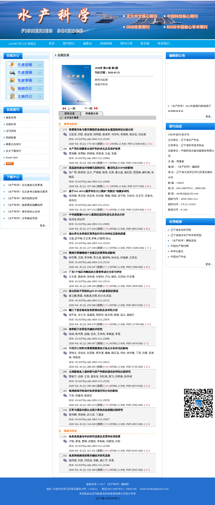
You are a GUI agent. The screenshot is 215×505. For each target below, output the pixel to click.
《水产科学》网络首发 (183, 240)
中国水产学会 (178, 256)
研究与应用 (101, 79)
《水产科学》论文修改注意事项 (24, 185)
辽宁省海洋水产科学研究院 (186, 235)
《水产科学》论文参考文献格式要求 (27, 191)
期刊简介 (69, 43)
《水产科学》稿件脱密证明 (21, 198)
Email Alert (12, 157)
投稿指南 (106, 43)
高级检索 (11, 137)
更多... (43, 225)
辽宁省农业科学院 (181, 229)
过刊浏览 (11, 130)
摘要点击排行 (13, 144)
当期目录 (11, 124)
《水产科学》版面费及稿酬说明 (24, 204)
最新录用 (11, 117)
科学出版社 (177, 251)
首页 (52, 43)
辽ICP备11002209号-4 (107, 498)
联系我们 (164, 43)
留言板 (145, 43)
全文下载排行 (13, 150)
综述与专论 (101, 84)
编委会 (87, 43)
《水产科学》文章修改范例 (21, 218)
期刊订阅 (126, 43)
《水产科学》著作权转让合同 (23, 211)
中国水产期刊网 (180, 245)
